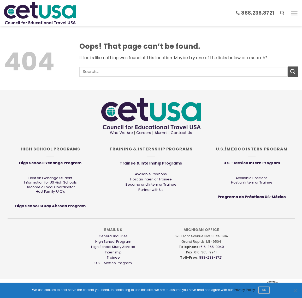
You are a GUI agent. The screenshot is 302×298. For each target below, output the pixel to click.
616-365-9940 (212, 247)
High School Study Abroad (113, 247)
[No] (295, 292)
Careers (143, 132)
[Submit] (293, 71)
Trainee (113, 257)
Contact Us (181, 132)
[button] (282, 13)
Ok (264, 289)
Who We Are (121, 132)
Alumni (161, 132)
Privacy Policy (244, 290)
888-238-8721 (210, 257)
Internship (113, 252)
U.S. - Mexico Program (113, 263)
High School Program (113, 241)
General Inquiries (113, 236)
